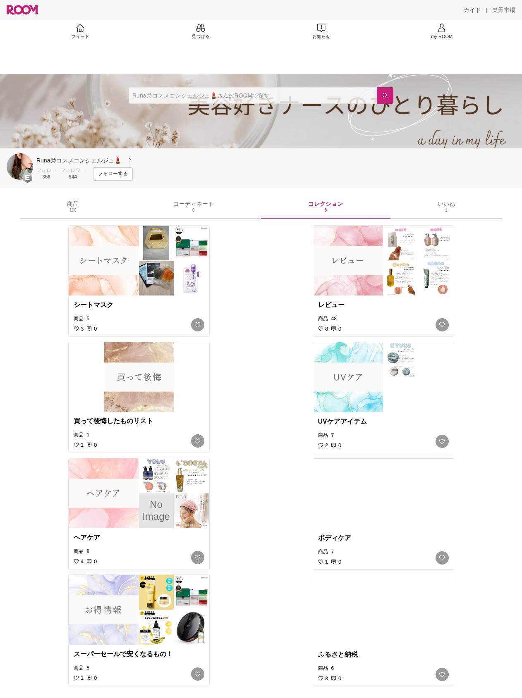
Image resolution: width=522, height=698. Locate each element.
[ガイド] (472, 10)
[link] (139, 261)
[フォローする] (113, 174)
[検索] (385, 95)
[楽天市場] (503, 10)
